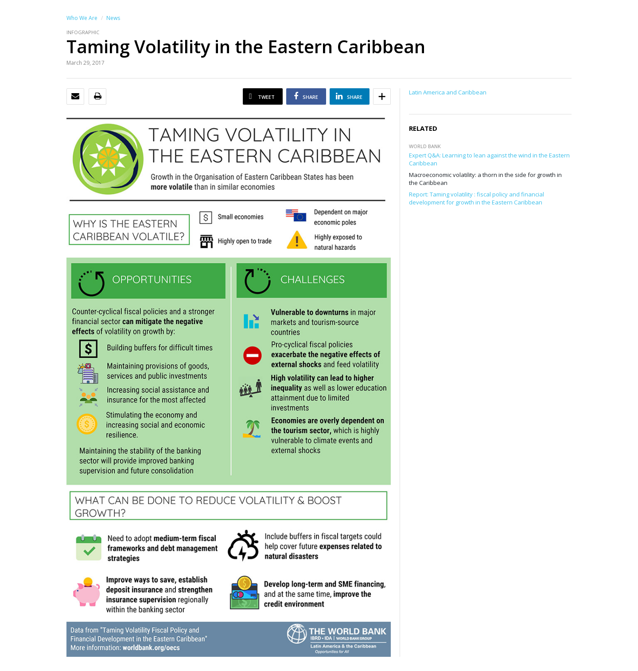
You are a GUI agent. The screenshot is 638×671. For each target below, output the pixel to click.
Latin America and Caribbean (447, 92)
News (113, 18)
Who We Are (81, 18)
